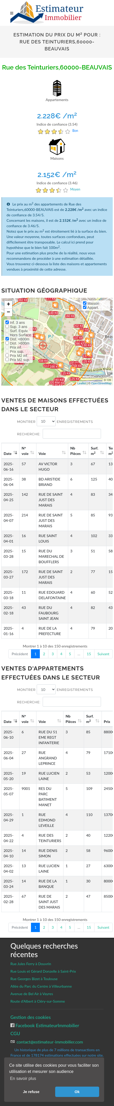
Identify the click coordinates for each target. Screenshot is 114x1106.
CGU (15, 1033)
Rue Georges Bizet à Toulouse (34, 979)
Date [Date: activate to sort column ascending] (7, 453)
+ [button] (8, 305)
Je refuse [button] (31, 1092)
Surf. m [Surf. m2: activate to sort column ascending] (94, 451)
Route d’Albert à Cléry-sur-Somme (37, 1001)
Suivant (103, 654)
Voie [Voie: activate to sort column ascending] (42, 453)
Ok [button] (77, 1092)
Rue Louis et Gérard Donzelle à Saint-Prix (43, 971)
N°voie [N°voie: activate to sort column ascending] (25, 451)
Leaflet (81, 383)
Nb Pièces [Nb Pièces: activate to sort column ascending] (75, 451)
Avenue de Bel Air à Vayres (31, 993)
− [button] (8, 312)
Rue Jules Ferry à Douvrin (30, 964)
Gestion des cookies (30, 1017)
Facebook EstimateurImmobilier (46, 1025)
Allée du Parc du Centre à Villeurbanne (41, 986)
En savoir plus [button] (23, 1078)
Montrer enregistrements (55, 421)
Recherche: (59, 434)
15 (89, 654)
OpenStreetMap (101, 383)
